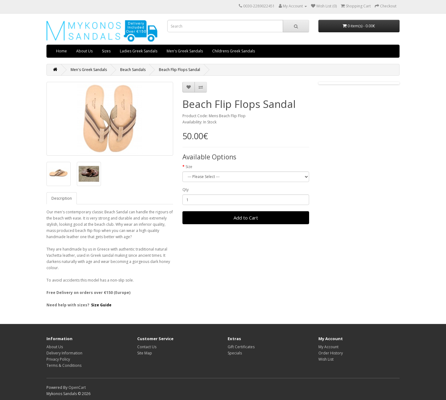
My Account (328, 346)
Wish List (326, 359)
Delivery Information (64, 353)
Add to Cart (246, 218)
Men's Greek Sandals (185, 51)
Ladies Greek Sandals (138, 51)
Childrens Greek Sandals (233, 51)
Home (61, 51)
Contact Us (146, 346)
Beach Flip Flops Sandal (179, 69)
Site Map (144, 353)
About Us (84, 51)
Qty (185, 189)
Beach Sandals (133, 69)
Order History (330, 353)
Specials (235, 353)
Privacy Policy (58, 359)
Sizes (106, 51)
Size (189, 166)
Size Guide (101, 305)
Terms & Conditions (63, 365)
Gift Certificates (241, 346)
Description (61, 198)
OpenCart (77, 387)
